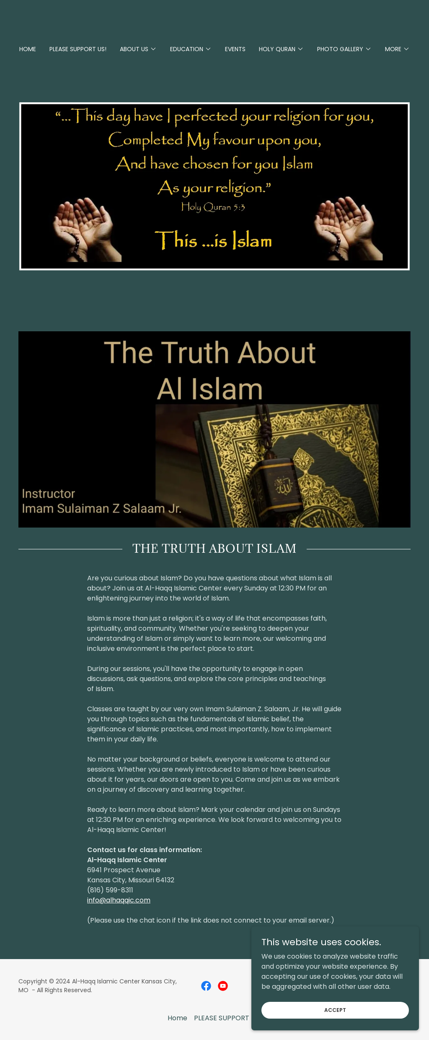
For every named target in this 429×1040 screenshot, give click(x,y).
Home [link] (27, 49)
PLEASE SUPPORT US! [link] (77, 49)
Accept (335, 1009)
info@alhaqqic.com (118, 900)
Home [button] (177, 1018)
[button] (138, 49)
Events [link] (235, 49)
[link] (206, 986)
